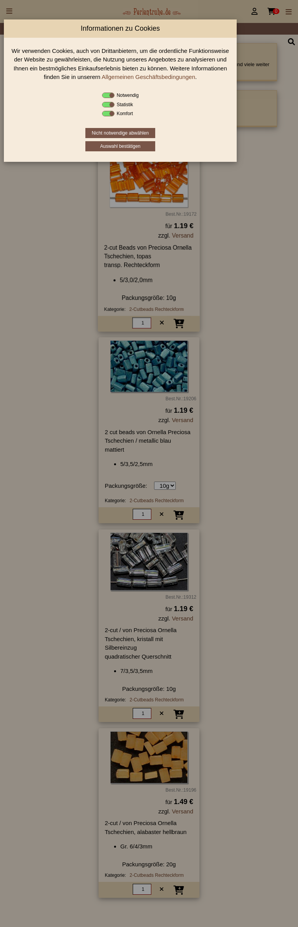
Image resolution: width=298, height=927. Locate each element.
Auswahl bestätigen (120, 146)
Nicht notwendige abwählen (120, 133)
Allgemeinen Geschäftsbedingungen (148, 77)
